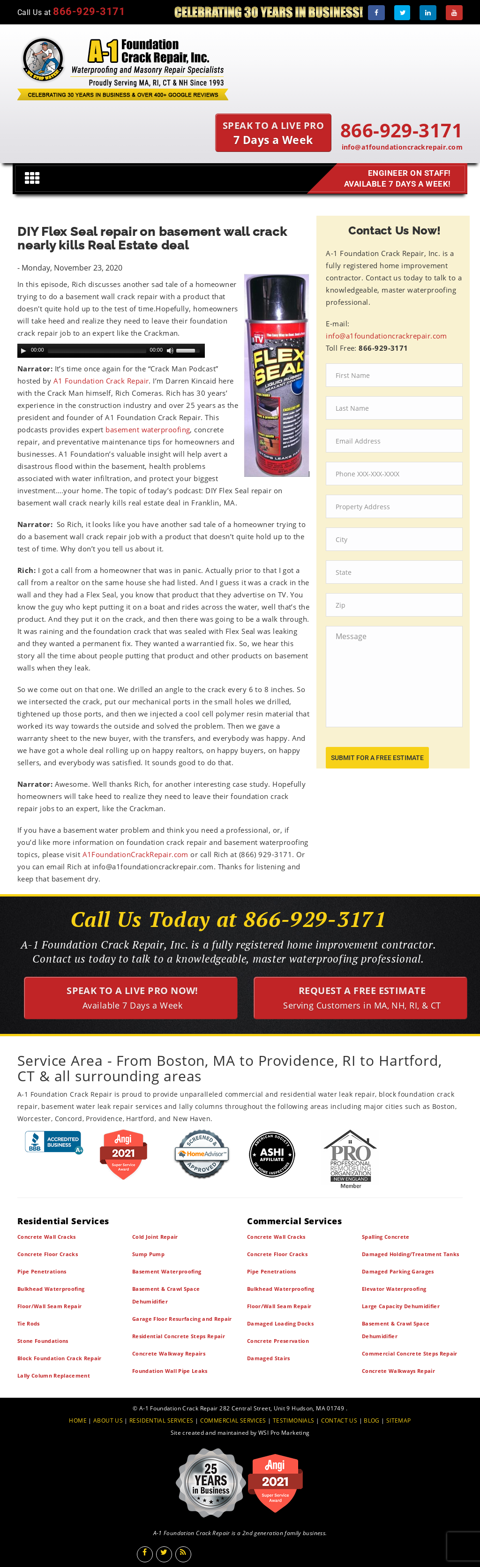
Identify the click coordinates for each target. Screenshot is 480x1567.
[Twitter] (402, 12)
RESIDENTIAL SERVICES (161, 1420)
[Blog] (183, 1554)
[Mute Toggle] (170, 350)
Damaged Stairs (268, 1358)
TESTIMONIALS (293, 1420)
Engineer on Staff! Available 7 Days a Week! (394, 178)
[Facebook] (376, 12)
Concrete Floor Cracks (47, 1254)
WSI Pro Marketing (283, 1433)
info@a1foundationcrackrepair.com (402, 147)
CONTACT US (339, 1420)
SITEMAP (398, 1420)
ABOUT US (108, 1420)
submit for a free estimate (377, 757)
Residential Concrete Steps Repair (178, 1336)
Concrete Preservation (278, 1340)
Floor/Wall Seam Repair (49, 1306)
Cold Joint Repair (155, 1236)
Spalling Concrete (386, 1236)
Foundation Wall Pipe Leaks (170, 1370)
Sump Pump (148, 1254)
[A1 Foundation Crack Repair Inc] (122, 66)
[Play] (23, 350)
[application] (111, 351)
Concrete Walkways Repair (398, 1370)
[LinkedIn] (428, 12)
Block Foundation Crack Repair (59, 1358)
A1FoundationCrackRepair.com (135, 854)
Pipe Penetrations (42, 1271)
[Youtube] (454, 12)
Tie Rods (28, 1323)
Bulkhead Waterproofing (50, 1288)
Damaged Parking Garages (398, 1271)
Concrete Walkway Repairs (168, 1353)
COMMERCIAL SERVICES (233, 1420)
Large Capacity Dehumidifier (401, 1306)
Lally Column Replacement (53, 1375)
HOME (78, 1420)
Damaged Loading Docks (280, 1323)
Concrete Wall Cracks (46, 1236)
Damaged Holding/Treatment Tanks (410, 1254)
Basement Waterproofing (166, 1271)
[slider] (97, 350)
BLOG (372, 1420)
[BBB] (54, 1142)
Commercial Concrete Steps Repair (410, 1353)
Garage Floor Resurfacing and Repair (182, 1318)
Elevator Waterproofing (394, 1288)
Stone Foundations (42, 1340)
